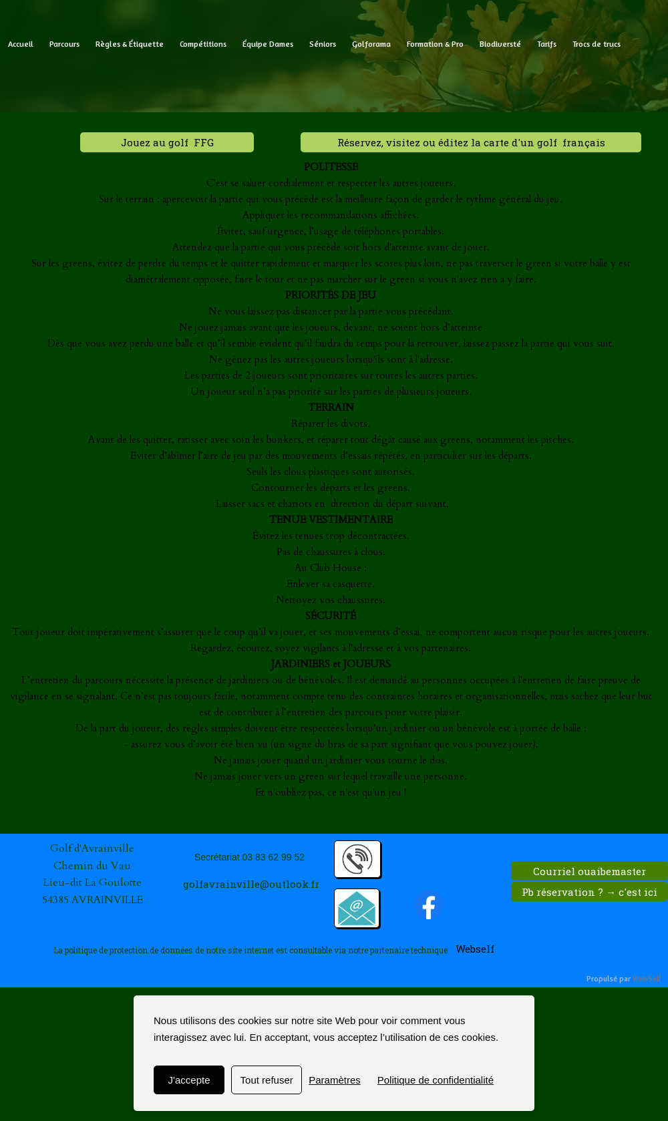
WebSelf (647, 979)
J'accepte (189, 1080)
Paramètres (335, 1080)
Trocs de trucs (596, 44)
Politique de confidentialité (435, 1080)
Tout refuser (266, 1080)
